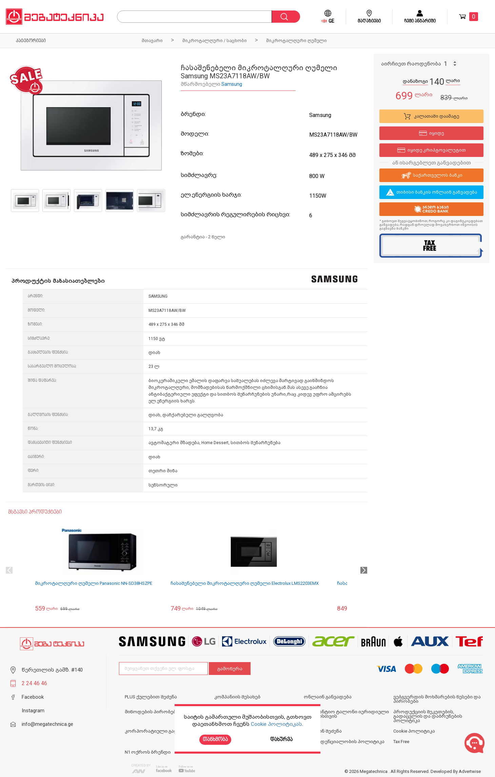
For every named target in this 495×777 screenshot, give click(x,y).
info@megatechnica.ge (47, 724)
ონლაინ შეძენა (323, 731)
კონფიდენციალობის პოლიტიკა (344, 741)
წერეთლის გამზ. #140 (52, 670)
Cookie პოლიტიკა (414, 731)
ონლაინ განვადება (328, 696)
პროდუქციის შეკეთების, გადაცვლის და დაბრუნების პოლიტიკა (427, 716)
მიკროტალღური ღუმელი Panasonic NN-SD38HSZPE (93, 583)
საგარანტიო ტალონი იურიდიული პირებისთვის (346, 714)
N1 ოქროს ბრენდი (148, 752)
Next (363, 570)
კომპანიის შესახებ (237, 696)
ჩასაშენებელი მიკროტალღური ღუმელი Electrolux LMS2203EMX (245, 583)
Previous (9, 570)
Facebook (33, 697)
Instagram (33, 711)
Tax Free (401, 741)
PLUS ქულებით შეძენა (151, 696)
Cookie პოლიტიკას (276, 724)
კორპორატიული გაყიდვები (160, 731)
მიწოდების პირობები (152, 711)
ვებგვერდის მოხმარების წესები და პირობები (437, 699)
